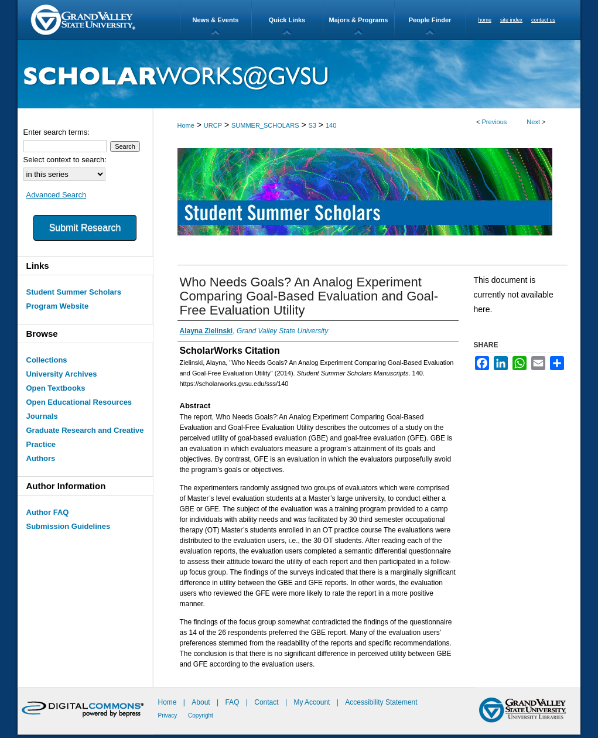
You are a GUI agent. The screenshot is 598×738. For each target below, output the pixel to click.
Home (185, 125)
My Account (312, 702)
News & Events (216, 19)
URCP (213, 125)
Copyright (200, 715)
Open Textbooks (56, 388)
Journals (42, 416)
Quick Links (287, 19)
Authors (41, 458)
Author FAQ (47, 512)
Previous (494, 121)
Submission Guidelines (68, 526)
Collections (46, 360)
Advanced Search (56, 194)
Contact (266, 702)
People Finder (430, 19)
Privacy (168, 715)
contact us (543, 20)
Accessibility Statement (381, 702)
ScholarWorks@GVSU (299, 74)
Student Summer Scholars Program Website (74, 299)
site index (511, 20)
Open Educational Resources (79, 402)
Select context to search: (65, 159)
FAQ (233, 702)
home (485, 20)
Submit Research (85, 228)
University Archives (61, 374)
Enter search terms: (56, 132)
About (202, 702)
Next (533, 121)
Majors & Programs (358, 19)
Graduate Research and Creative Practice (85, 437)
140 (331, 125)
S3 (312, 125)
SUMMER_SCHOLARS (265, 125)
